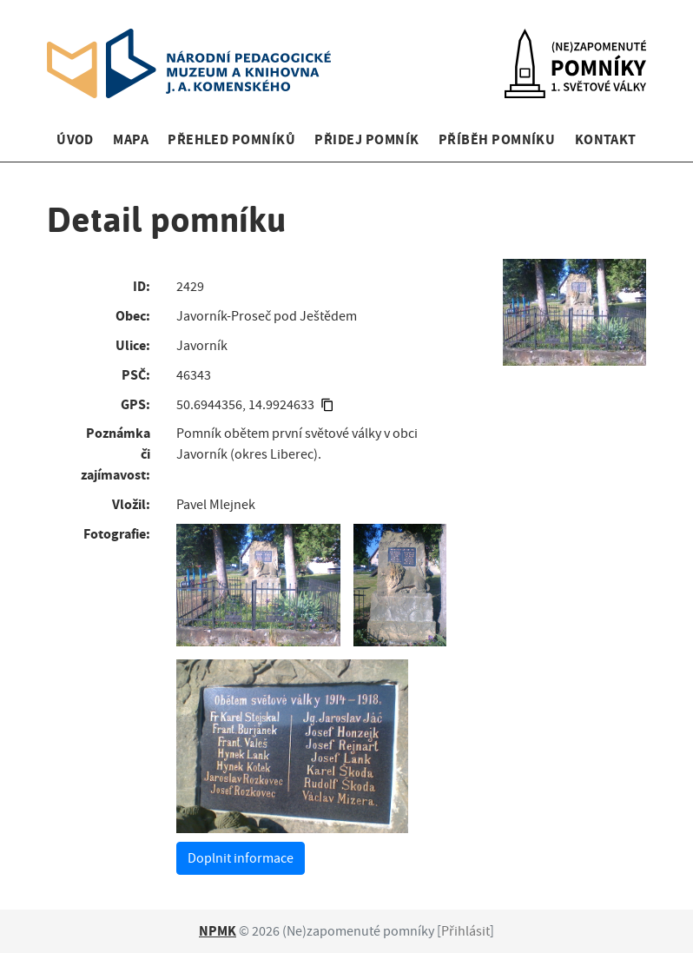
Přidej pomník (366, 139)
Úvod (75, 139)
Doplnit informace (241, 858)
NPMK (217, 931)
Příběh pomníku (497, 139)
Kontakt (606, 139)
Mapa (130, 139)
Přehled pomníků (231, 139)
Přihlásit (465, 931)
